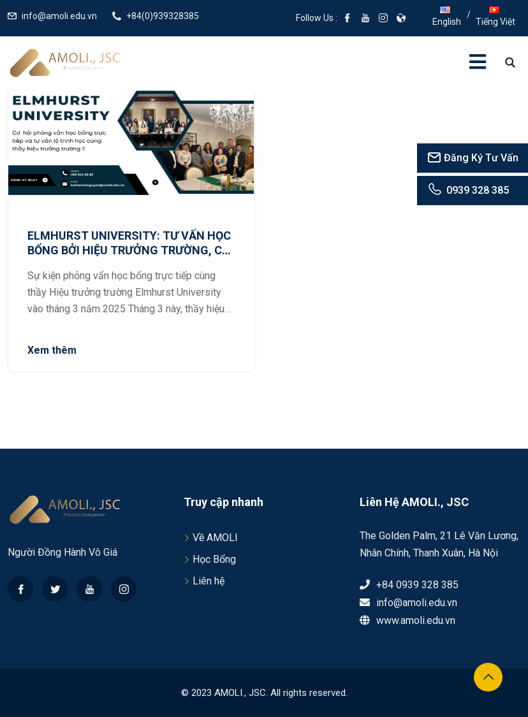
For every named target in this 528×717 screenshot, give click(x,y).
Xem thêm (52, 350)
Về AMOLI (215, 538)
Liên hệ (208, 581)
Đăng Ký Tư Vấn (472, 158)
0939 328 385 (468, 190)
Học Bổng (214, 559)
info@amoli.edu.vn (59, 16)
